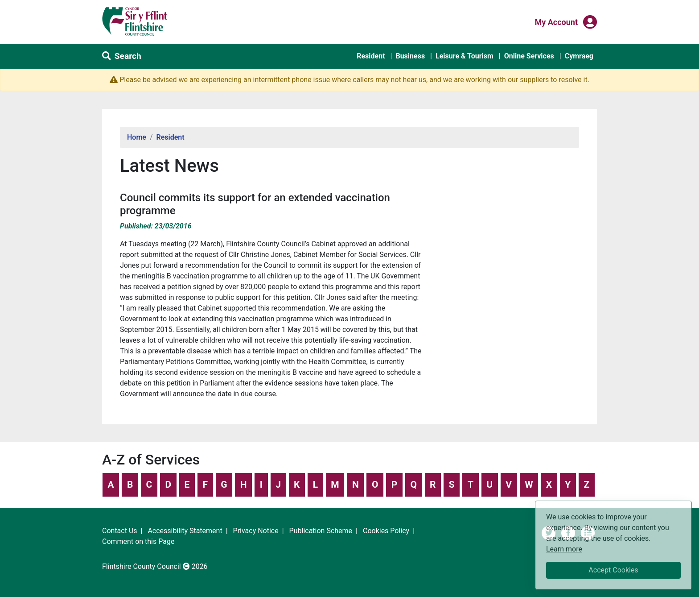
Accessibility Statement (185, 531)
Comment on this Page (138, 541)
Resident (371, 56)
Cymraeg (579, 56)
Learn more (564, 548)
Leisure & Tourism (464, 56)
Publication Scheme (321, 531)
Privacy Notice (256, 531)
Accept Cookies (613, 570)
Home (136, 137)
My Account (556, 21)
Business (410, 56)
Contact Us (119, 531)
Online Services (529, 56)
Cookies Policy (386, 531)
